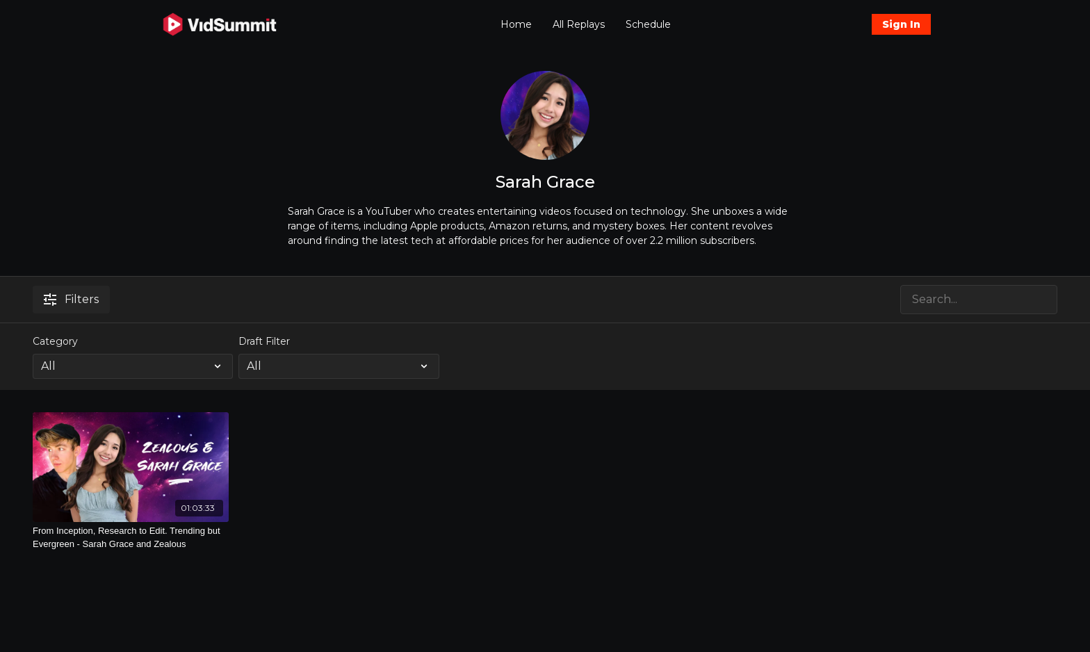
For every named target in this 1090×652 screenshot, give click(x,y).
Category (55, 341)
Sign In (901, 24)
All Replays (579, 24)
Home (516, 24)
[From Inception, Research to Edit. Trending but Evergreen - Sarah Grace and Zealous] (131, 537)
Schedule (648, 24)
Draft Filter (264, 341)
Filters (71, 299)
